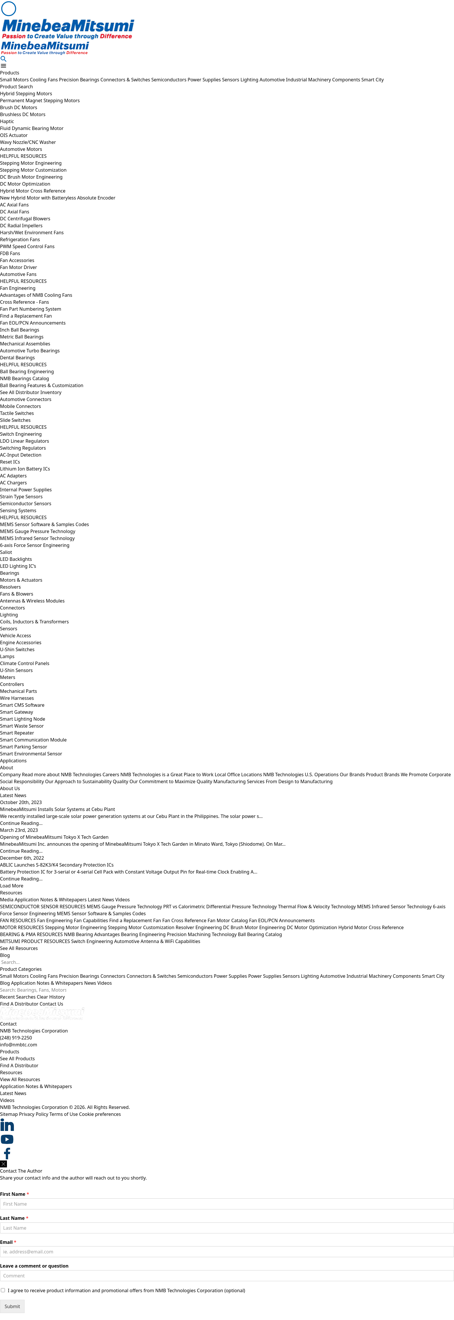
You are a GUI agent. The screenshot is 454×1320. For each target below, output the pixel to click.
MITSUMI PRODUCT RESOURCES (35, 941)
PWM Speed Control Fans (27, 246)
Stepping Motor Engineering (31, 163)
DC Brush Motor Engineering (31, 177)
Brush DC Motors (18, 107)
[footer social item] (227, 1125)
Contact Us (51, 1004)
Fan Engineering (17, 288)
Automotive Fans (18, 274)
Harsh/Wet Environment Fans (32, 232)
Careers (158, 774)
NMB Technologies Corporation (34, 1031)
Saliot (6, 552)
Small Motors (15, 79)
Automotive (272, 79)
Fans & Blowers (16, 594)
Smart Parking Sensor (23, 747)
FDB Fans (10, 253)
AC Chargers (13, 482)
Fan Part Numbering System (30, 309)
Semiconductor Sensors (25, 503)
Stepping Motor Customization (33, 170)
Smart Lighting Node (22, 719)
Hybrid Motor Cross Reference (32, 191)
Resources (11, 892)
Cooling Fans (44, 79)
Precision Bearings (79, 79)
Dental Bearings (17, 357)
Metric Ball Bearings (21, 337)
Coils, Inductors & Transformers (34, 621)
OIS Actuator (14, 135)
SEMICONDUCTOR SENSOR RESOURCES (43, 906)
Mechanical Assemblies (25, 343)
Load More (11, 886)
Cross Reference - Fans (24, 302)
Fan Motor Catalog (228, 920)
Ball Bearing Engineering (27, 371)
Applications (13, 760)
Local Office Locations (277, 774)
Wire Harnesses (17, 698)
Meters (7, 677)
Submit (12, 1306)
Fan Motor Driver (18, 267)
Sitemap (9, 1114)
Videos (122, 899)
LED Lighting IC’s (18, 566)
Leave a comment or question (34, 1266)
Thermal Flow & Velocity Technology (317, 906)
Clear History (51, 997)
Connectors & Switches (125, 79)
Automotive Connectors (25, 399)
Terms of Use (64, 1114)
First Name (14, 1194)
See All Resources (19, 948)
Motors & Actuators (21, 580)
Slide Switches (15, 420)
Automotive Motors (21, 149)
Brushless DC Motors (22, 114)
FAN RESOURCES (18, 920)
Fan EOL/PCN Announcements (33, 323)
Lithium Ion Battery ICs (25, 469)
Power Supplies (205, 79)
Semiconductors (169, 79)
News (90, 983)
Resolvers (10, 587)
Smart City (372, 79)
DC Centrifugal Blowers (25, 218)
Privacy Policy (33, 1114)
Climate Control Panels (24, 663)
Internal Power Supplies (26, 489)
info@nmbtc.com (18, 1044)
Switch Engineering (21, 434)
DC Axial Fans (14, 211)
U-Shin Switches (17, 649)
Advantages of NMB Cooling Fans (36, 295)
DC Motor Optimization (25, 184)
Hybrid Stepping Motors (26, 93)
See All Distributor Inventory (30, 392)
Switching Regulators (23, 448)
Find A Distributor (19, 1004)
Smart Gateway (16, 712)
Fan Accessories (17, 260)
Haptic (7, 121)
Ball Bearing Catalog (260, 934)
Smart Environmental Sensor (31, 753)
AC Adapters (13, 476)
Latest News (101, 899)
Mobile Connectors (20, 406)
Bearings (9, 573)
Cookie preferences (100, 1114)
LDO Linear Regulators (24, 441)
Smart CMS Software (22, 705)
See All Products (17, 1058)
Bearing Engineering (143, 934)
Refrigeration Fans (20, 239)
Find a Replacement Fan (26, 316)
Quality (163, 781)
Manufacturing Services (273, 781)
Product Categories (21, 969)
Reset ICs (10, 462)
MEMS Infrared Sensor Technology (37, 538)
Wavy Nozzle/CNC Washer (28, 142)
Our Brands (384, 774)
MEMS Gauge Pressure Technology (37, 531)
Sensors (231, 79)
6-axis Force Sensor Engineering (34, 545)
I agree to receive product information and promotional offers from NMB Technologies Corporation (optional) (126, 1290)
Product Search (16, 86)
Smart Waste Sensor (22, 726)
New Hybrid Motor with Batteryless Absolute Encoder (58, 198)
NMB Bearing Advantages (92, 934)
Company (51, 774)
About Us (10, 788)
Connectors (12, 608)
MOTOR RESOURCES (22, 927)
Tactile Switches (17, 413)
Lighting (249, 79)
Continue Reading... (21, 823)
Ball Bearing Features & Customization (41, 385)
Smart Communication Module (33, 740)
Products (9, 72)
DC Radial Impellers (21, 225)
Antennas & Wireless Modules (32, 601)
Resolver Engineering (199, 927)
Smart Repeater (17, 733)
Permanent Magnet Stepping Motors (40, 100)
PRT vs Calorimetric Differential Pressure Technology (220, 906)
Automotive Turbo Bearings (30, 350)
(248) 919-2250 (16, 1038)
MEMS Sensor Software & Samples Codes (44, 524)
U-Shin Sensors (16, 670)
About (6, 767)
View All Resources (20, 1079)
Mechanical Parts (18, 691)
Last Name (14, 1218)
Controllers (12, 684)
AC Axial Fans (14, 205)
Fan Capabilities (91, 920)
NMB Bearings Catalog (24, 378)
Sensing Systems (18, 510)
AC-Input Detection (20, 455)
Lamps (7, 656)
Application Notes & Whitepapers (51, 899)
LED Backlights (16, 559)
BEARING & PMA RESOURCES (31, 934)
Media (6, 899)
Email (8, 1242)
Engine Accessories (20, 642)
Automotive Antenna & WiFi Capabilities (157, 941)
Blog (5, 955)
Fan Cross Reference (184, 920)
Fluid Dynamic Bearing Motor (31, 128)
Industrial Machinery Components (323, 79)
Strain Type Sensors (21, 496)
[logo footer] (227, 1013)
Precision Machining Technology (202, 934)
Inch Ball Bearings (19, 330)
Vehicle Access (15, 635)
